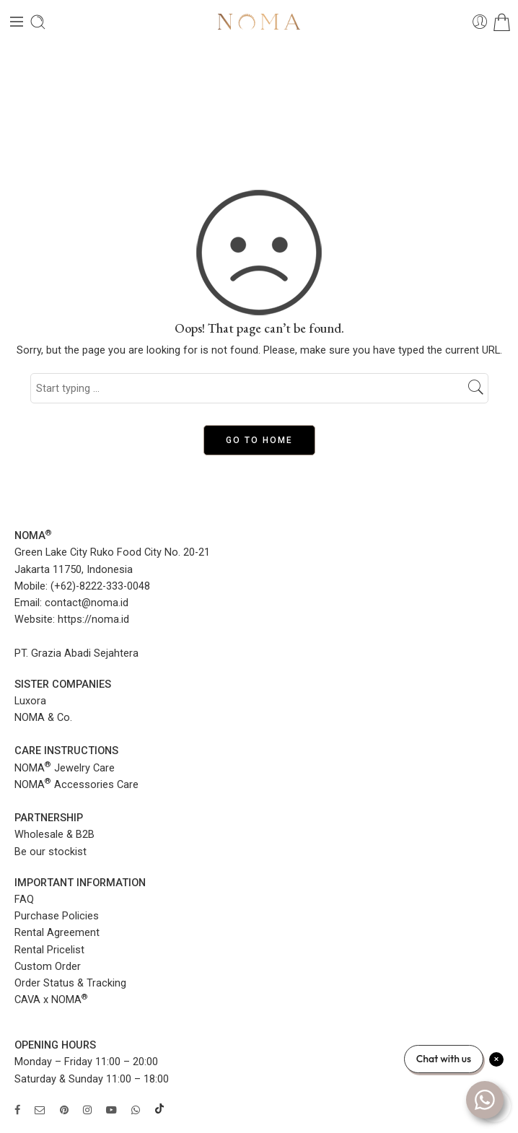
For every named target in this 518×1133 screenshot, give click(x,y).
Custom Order (47, 967)
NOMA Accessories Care (76, 785)
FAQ (24, 899)
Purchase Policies (56, 916)
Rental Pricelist (49, 950)
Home (259, 101)
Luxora (30, 701)
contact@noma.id (86, 603)
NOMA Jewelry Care (64, 768)
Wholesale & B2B (54, 834)
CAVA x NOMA (51, 1000)
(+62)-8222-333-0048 (100, 586)
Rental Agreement (57, 933)
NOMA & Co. (43, 718)
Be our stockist (50, 852)
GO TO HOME (259, 440)
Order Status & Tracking (70, 983)
